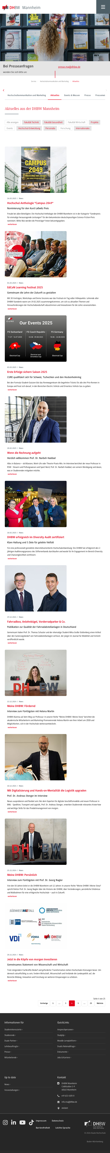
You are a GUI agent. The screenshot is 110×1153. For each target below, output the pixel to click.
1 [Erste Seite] (53, 1003)
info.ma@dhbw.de (69, 1102)
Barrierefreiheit (43, 1128)
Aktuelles (54, 95)
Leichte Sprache (62, 1128)
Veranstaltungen (11, 1090)
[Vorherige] (43, 1003)
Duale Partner (10, 1041)
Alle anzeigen (13, 122)
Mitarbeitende (10, 1057)
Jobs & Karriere (64, 1057)
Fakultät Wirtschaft (76, 122)
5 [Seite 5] (78, 1003)
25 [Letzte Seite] (91, 1003)
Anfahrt (65, 1108)
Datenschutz (57, 1121)
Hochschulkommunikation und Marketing (27, 95)
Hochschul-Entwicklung (29, 128)
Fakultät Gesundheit (53, 122)
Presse (87, 95)
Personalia (50, 128)
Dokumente (62, 1052)
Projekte (94, 122)
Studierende (9, 1035)
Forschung (65, 128)
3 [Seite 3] (65, 1003)
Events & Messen (72, 95)
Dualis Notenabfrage (66, 1046)
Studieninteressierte (13, 1029)
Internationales (83, 128)
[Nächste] (100, 1003)
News (6, 1084)
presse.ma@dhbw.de (69, 66)
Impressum (41, 1121)
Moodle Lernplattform (66, 1041)
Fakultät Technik (31, 122)
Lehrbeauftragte (11, 1046)
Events (10, 128)
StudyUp (61, 1035)
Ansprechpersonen (65, 1029)
